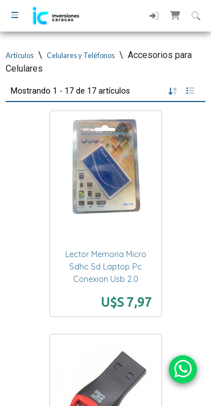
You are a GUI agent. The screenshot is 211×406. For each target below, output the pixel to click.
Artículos (20, 55)
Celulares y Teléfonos (81, 55)
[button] (175, 15)
